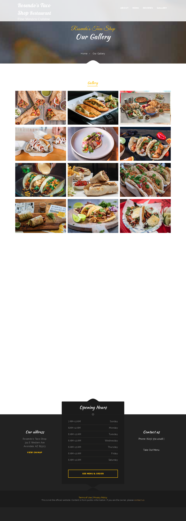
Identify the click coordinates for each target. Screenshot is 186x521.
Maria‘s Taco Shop (69, 512)
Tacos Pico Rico (112, 512)
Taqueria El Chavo (131, 512)
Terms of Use (85, 497)
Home (84, 53)
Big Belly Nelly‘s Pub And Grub (85, 512)
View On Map (34, 452)
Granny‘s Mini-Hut (120, 512)
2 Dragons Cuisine (102, 512)
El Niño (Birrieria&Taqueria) (107, 512)
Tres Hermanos (127, 512)
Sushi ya (80, 512)
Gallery (92, 83)
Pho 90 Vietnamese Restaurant (91, 512)
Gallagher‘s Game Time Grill (97, 512)
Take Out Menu (151, 450)
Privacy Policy (100, 497)
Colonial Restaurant (56, 512)
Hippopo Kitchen (73, 512)
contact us (139, 500)
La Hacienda (124, 512)
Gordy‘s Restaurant (65, 512)
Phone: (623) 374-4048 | (151, 439)
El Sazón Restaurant (116, 512)
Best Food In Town (77, 512)
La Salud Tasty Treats (61, 512)
